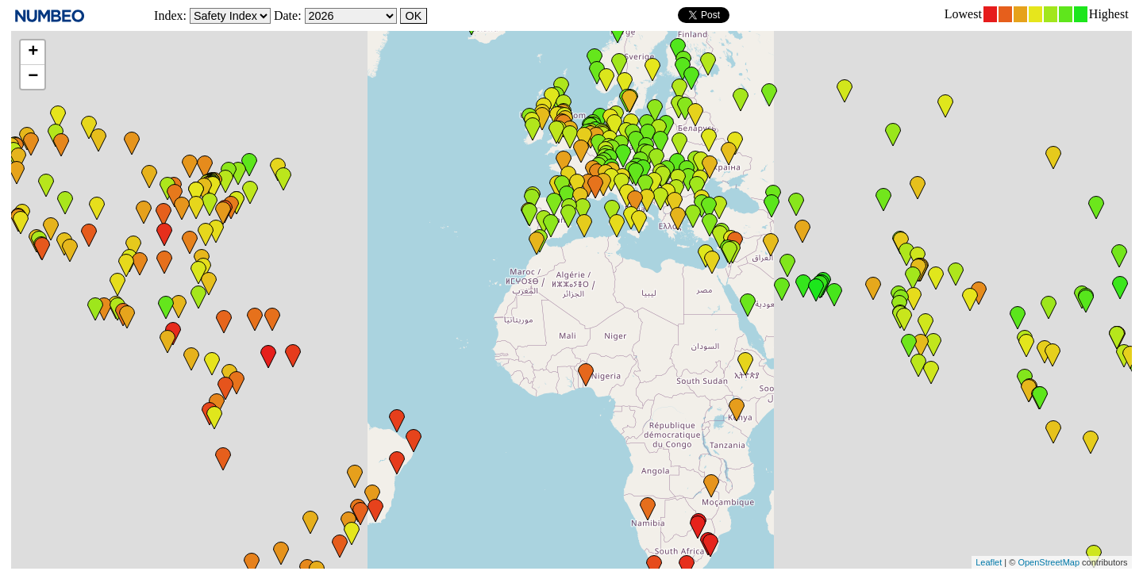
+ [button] (33, 52)
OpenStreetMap (1049, 562)
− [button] (33, 77)
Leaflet (989, 562)
